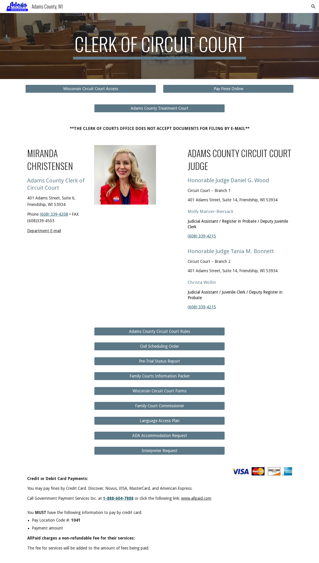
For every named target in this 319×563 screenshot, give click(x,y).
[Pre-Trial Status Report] (159, 361)
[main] (159, 46)
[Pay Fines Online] (228, 89)
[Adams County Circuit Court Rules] (159, 331)
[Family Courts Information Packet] (159, 376)
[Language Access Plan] (159, 420)
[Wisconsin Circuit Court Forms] (159, 391)
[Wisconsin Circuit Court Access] (91, 89)
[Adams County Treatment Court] (159, 108)
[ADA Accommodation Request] (159, 435)
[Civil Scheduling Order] (159, 346)
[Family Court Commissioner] (159, 406)
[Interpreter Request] (159, 450)
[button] (313, 6)
